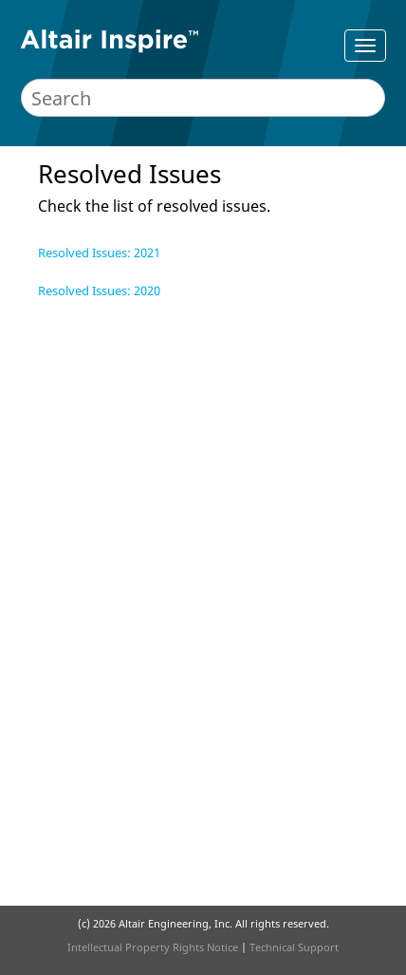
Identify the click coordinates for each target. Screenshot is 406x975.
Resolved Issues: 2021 (99, 252)
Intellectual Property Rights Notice (152, 947)
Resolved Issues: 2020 (99, 290)
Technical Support (294, 947)
